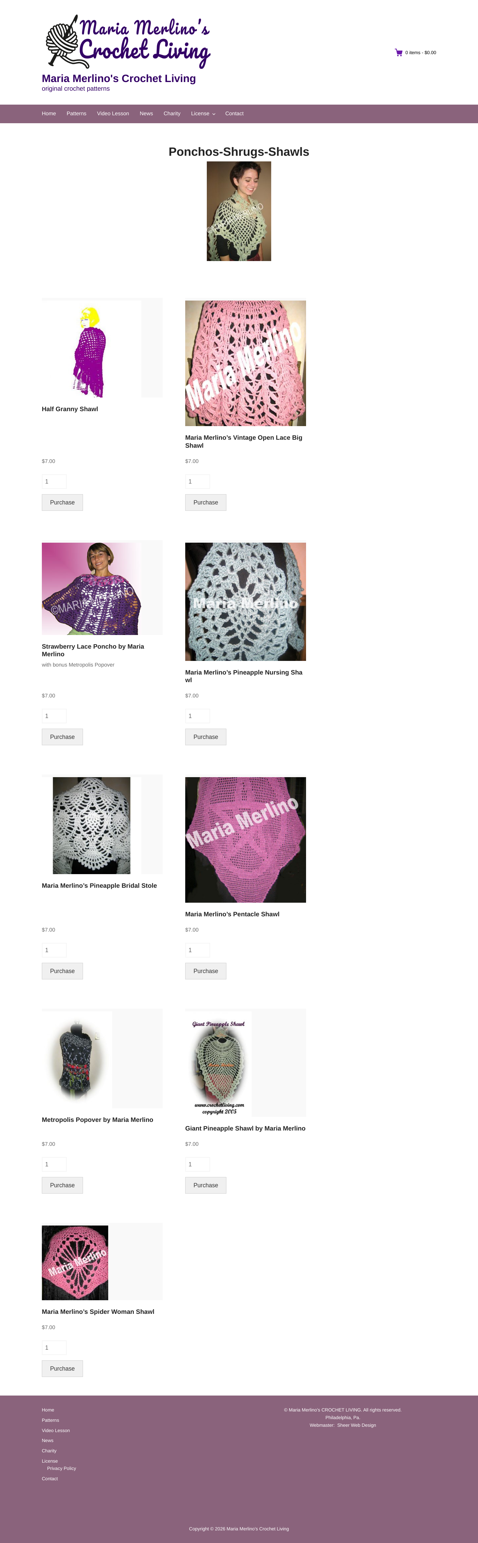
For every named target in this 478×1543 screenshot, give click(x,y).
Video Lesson (113, 114)
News (146, 114)
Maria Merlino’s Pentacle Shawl (232, 914)
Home (49, 114)
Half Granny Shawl (70, 409)
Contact (234, 114)
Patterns (77, 114)
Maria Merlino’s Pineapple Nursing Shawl (243, 676)
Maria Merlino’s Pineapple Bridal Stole (99, 885)
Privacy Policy (61, 1468)
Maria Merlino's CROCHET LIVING (325, 1409)
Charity (172, 114)
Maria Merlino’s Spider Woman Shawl (98, 1312)
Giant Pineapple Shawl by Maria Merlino (245, 1128)
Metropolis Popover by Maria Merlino (97, 1120)
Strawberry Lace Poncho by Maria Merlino (93, 650)
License (200, 114)
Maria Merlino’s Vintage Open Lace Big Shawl (244, 441)
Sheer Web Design (356, 1425)
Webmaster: (322, 1425)
